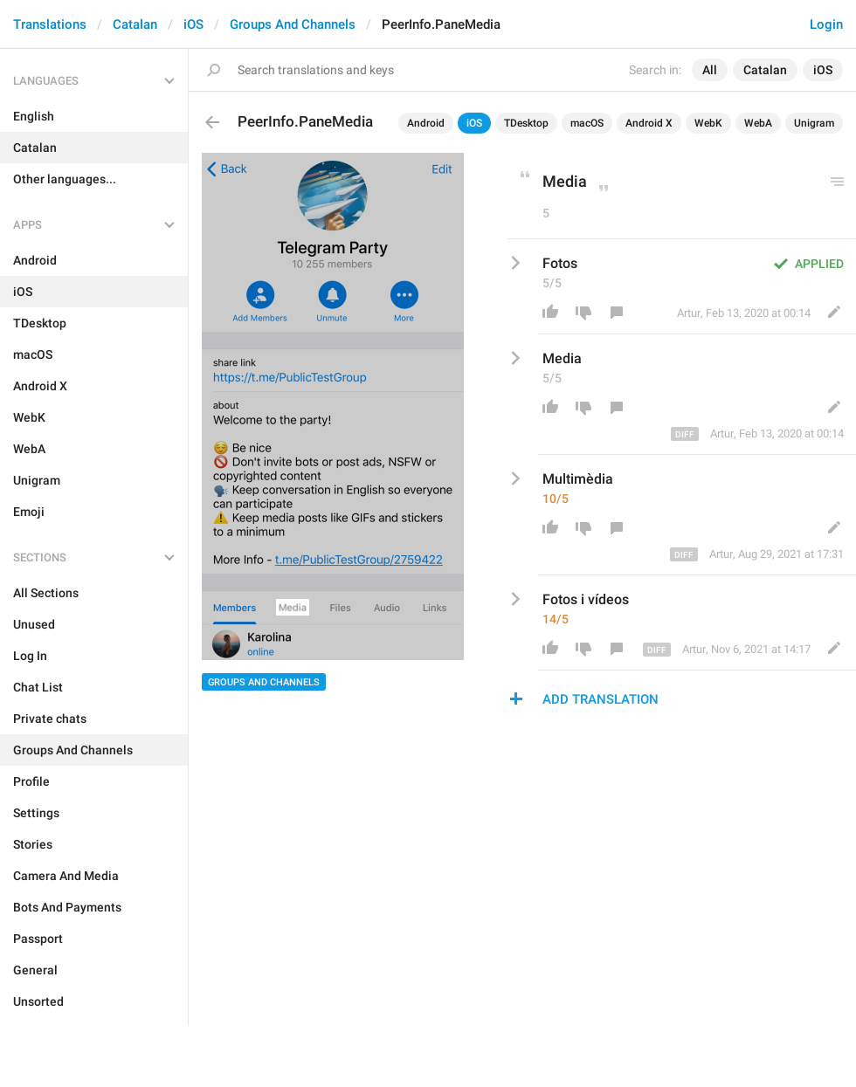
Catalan (135, 24)
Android (426, 123)
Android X (649, 123)
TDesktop (526, 123)
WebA (758, 123)
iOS (193, 24)
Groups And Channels (293, 24)
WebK (708, 123)
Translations (49, 24)
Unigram (814, 123)
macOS (587, 123)
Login (826, 24)
